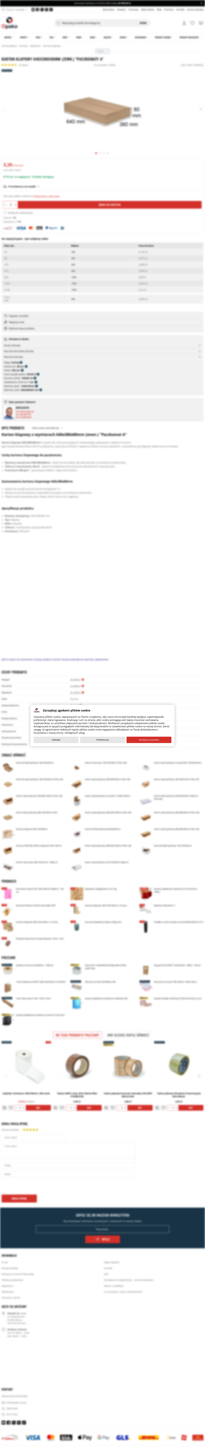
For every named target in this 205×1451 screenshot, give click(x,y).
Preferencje (102, 739)
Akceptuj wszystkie (149, 739)
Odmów (56, 739)
